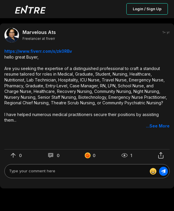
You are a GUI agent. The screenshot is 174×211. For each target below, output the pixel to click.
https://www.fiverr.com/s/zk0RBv (38, 51)
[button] (87, 88)
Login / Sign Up (147, 8)
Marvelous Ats (39, 32)
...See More (158, 125)
